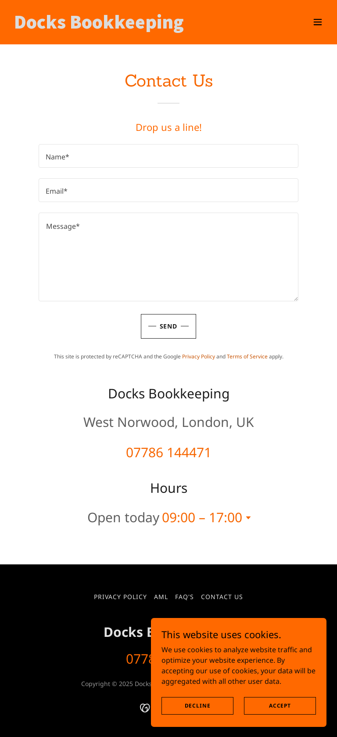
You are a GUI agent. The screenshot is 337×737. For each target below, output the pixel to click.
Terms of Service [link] (247, 356)
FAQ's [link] (184, 596)
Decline (198, 705)
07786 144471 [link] (169, 452)
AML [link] (161, 596)
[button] (317, 22)
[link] (99, 26)
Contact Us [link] (222, 596)
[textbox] (168, 156)
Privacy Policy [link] (198, 356)
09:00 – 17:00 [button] (202, 517)
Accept (280, 705)
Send (169, 326)
